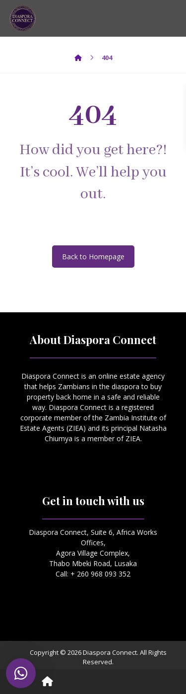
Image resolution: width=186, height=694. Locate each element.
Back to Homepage (93, 256)
